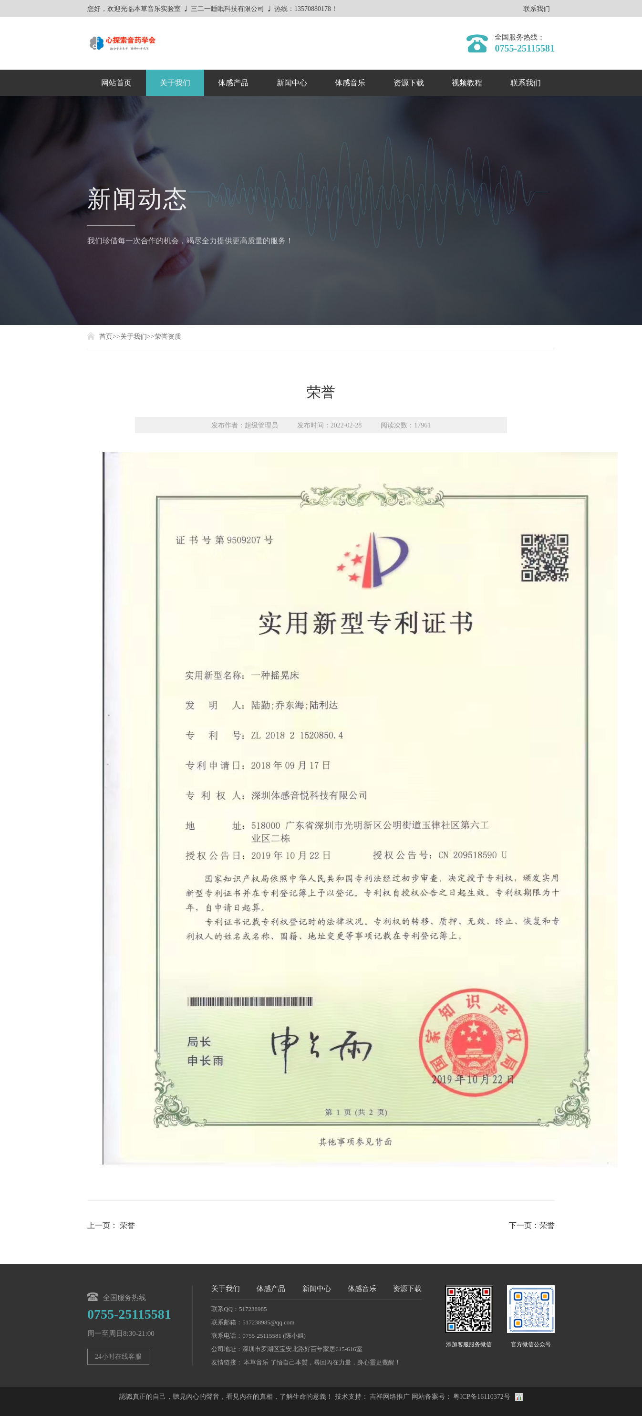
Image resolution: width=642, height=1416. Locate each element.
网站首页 (116, 83)
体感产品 (233, 83)
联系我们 (536, 9)
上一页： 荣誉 (111, 1225)
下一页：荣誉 (532, 1225)
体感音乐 (350, 83)
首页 (106, 336)
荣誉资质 (168, 336)
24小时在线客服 (118, 1356)
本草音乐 (256, 1362)
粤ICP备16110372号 (481, 1396)
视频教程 (467, 83)
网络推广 (396, 1396)
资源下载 (408, 83)
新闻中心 (292, 83)
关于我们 (175, 83)
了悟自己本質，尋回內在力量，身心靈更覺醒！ (335, 1362)
